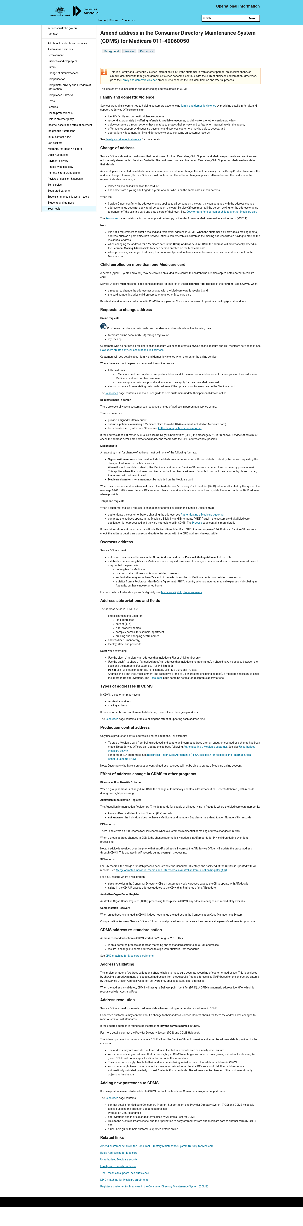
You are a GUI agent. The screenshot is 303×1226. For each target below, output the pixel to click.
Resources (146, 51)
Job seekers (55, 142)
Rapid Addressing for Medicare (118, 1152)
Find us (113, 20)
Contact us (128, 20)
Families (53, 107)
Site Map (53, 34)
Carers (52, 67)
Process (129, 51)
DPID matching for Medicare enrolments (130, 955)
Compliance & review (60, 95)
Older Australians (58, 154)
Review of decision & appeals (65, 178)
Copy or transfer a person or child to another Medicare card (221, 211)
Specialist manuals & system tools (68, 196)
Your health (54, 208)
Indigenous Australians (61, 130)
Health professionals (60, 113)
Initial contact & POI (59, 136)
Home (102, 20)
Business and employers (62, 61)
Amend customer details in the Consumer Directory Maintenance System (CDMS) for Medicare (157, 1146)
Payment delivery (58, 160)
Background (111, 51)
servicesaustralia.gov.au (62, 28)
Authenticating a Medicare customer (180, 428)
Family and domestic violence (139, 80)
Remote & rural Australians (64, 172)
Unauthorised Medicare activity (118, 1159)
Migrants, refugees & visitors (65, 148)
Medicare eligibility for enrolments (181, 592)
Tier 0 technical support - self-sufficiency (124, 1173)
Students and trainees (61, 202)
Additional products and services (67, 43)
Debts (51, 101)
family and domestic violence (198, 105)
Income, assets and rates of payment (70, 124)
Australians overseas (60, 49)
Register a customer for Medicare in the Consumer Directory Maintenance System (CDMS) (154, 1186)
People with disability (60, 166)
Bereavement (56, 55)
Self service (55, 184)
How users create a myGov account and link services (131, 349)
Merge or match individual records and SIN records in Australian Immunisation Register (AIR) (171, 870)
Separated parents (59, 190)
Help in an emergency (61, 118)
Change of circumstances (63, 73)
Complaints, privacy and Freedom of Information (69, 87)
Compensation (56, 79)
